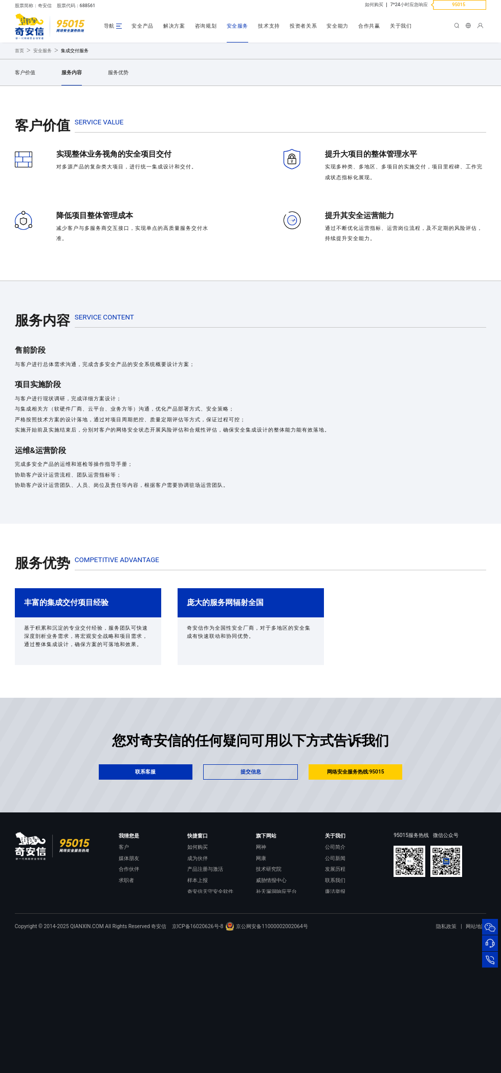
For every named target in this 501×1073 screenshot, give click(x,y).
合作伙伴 (129, 989)
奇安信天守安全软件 (210, 1011)
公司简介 (335, 967)
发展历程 (335, 989)
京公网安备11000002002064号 (266, 1059)
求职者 (126, 1000)
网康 (261, 978)
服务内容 (71, 192)
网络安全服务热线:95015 (355, 892)
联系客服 (145, 892)
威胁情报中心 (271, 1000)
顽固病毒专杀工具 (207, 1022)
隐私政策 (446, 1059)
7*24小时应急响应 (409, 4)
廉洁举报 (335, 1011)
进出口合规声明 (343, 1022)
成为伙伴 (197, 978)
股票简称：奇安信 (33, 5)
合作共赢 (369, 26)
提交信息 (251, 892)
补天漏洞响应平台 (276, 1011)
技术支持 (269, 26)
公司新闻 (335, 978)
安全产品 (143, 26)
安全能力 (337, 26)
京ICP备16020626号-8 (198, 1059)
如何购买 (374, 4)
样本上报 (197, 1000)
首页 (19, 171)
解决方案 (174, 26)
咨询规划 (206, 26)
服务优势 (118, 192)
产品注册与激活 (205, 989)
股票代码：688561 (76, 5)
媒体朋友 (129, 978)
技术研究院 (268, 989)
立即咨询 (44, 132)
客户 (124, 967)
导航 (109, 26)
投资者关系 (303, 26)
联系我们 (335, 1000)
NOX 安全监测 (272, 1022)
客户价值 (25, 192)
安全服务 (238, 26)
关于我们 (401, 26)
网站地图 (476, 1059)
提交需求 (108, 132)
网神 (261, 967)
